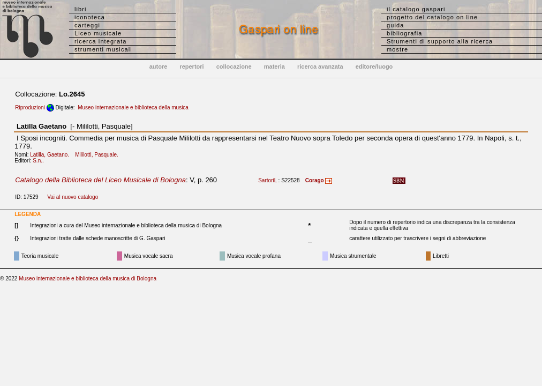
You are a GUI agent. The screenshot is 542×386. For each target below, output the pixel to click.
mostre (397, 49)
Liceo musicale (98, 33)
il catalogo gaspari (416, 9)
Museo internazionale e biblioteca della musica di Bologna (87, 278)
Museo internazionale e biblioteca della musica (133, 107)
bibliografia (404, 33)
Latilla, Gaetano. (51, 155)
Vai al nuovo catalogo (72, 197)
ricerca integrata (100, 41)
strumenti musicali (103, 49)
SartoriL (267, 180)
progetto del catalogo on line (432, 17)
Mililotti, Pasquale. (99, 155)
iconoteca (89, 17)
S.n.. (40, 161)
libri (80, 9)
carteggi (87, 25)
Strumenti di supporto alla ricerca (440, 41)
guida (395, 25)
